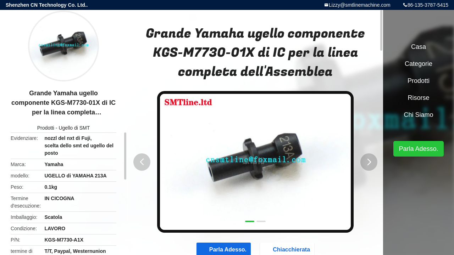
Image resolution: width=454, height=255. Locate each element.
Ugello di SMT (74, 128)
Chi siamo (418, 114)
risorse (418, 97)
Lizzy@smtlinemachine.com (360, 5)
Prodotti (45, 128)
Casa (418, 46)
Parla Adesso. (418, 148)
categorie (418, 63)
